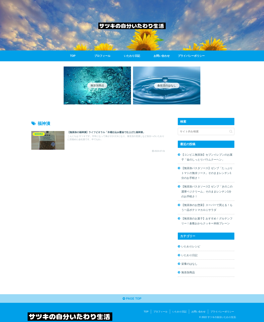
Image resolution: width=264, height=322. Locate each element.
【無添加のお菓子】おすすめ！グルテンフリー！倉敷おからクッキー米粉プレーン (207, 221)
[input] (206, 131)
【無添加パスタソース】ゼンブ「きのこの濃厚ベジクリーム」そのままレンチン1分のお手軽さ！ (207, 191)
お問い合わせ (198, 311)
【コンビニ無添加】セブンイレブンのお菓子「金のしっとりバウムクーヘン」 (207, 157)
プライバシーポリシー (222, 311)
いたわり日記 (179, 311)
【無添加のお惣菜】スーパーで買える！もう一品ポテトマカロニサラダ (207, 207)
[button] (231, 131)
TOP (146, 311)
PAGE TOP (132, 298)
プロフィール (160, 311)
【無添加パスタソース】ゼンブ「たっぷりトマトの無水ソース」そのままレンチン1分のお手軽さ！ (207, 173)
